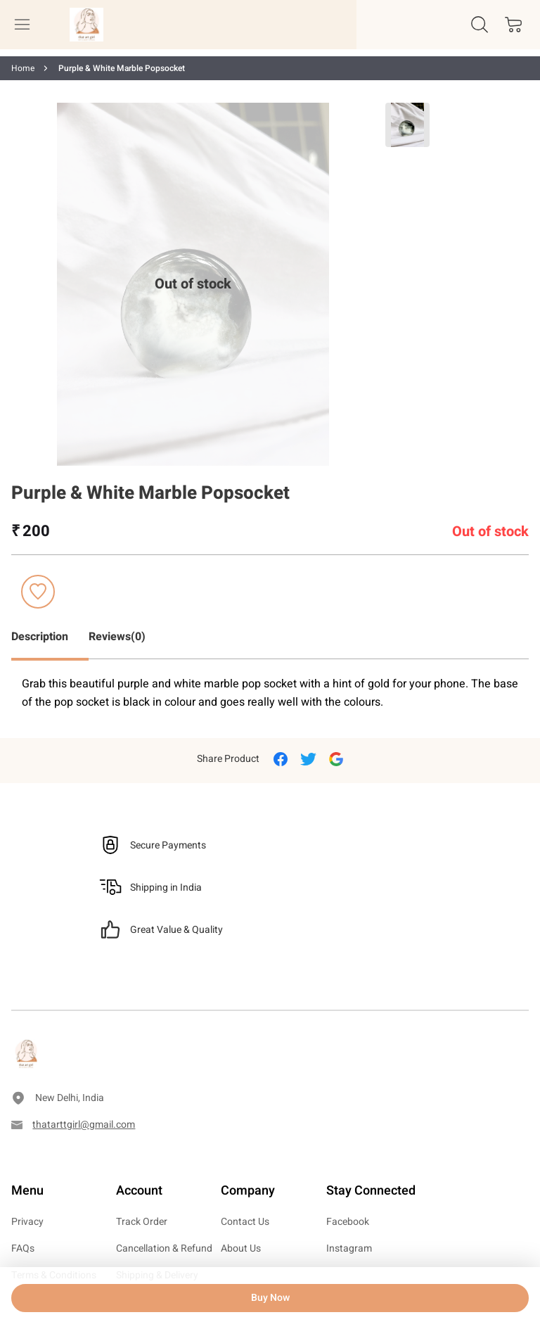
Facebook (347, 1221)
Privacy (27, 1221)
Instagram (349, 1248)
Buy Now (270, 1297)
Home (22, 68)
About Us (241, 1248)
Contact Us (245, 1221)
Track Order (141, 1221)
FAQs (22, 1248)
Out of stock (193, 284)
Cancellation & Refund (164, 1248)
